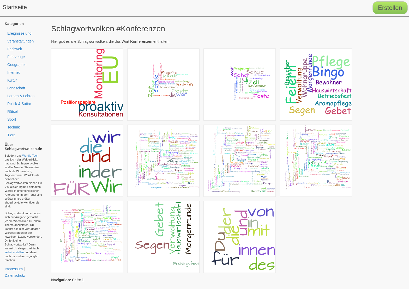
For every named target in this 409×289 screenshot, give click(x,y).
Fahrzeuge (16, 57)
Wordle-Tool (30, 155)
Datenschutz (15, 275)
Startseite (15, 7)
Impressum (14, 269)
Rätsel (12, 111)
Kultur (12, 80)
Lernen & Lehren (20, 96)
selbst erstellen (14, 252)
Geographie (16, 65)
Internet (13, 72)
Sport (11, 119)
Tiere (11, 135)
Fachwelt (14, 49)
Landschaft (16, 88)
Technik (13, 127)
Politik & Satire (19, 104)
